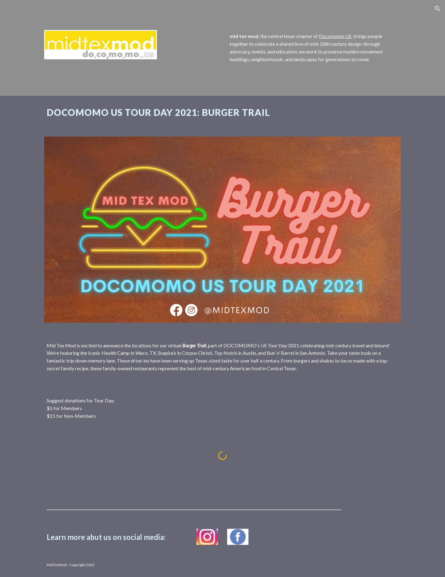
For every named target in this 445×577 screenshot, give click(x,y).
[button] (437, 8)
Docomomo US (335, 36)
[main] (314, 48)
